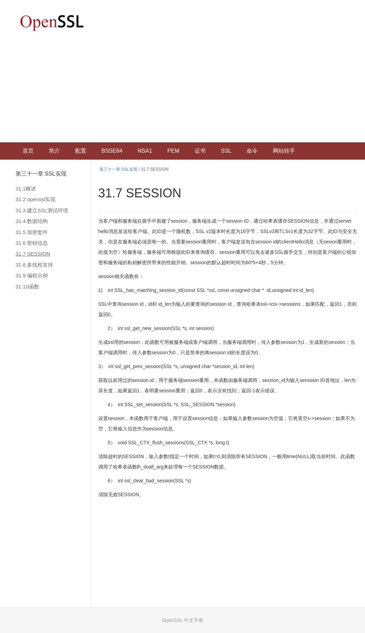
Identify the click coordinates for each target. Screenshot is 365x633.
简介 (54, 151)
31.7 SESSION (33, 254)
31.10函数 (27, 286)
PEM (173, 151)
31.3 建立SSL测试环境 (42, 210)
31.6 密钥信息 (32, 243)
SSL (226, 151)
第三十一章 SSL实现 (41, 174)
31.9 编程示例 (32, 275)
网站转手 (284, 151)
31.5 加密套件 (32, 232)
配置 (80, 151)
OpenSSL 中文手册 (182, 620)
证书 (200, 151)
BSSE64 (111, 151)
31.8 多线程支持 (34, 265)
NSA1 (144, 151)
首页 (28, 151)
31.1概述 (26, 188)
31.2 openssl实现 (35, 199)
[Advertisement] (182, 90)
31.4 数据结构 (32, 221)
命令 (252, 151)
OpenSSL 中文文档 (52, 22)
